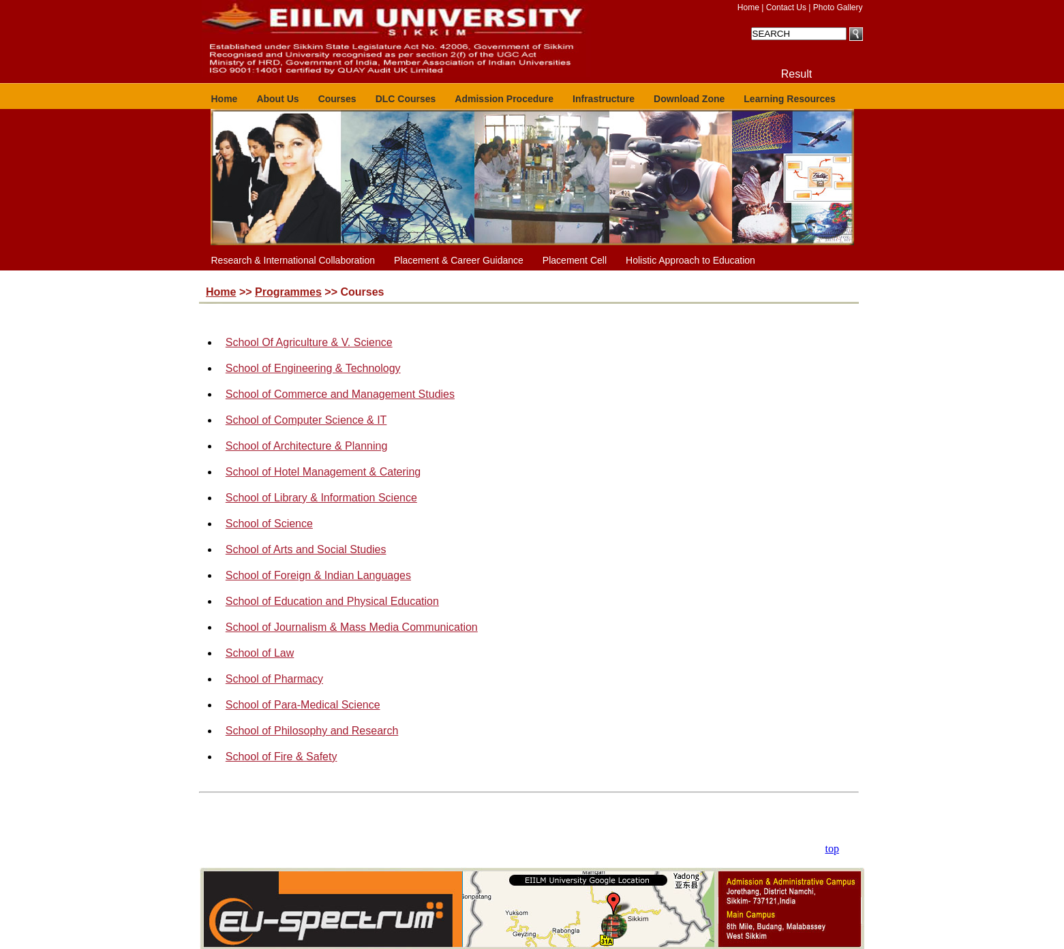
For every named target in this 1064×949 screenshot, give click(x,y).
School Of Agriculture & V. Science (309, 342)
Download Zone (689, 98)
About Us (277, 98)
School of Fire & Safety (281, 756)
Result (796, 74)
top (831, 848)
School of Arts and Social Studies (306, 549)
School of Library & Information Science (321, 497)
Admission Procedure (504, 98)
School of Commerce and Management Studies (340, 394)
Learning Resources (790, 98)
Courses (337, 98)
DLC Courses (406, 98)
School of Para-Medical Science (303, 705)
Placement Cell (575, 260)
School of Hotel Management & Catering (323, 472)
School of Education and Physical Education (332, 601)
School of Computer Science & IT (306, 420)
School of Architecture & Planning (306, 446)
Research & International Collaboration (293, 260)
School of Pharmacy (274, 679)
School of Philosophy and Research (312, 730)
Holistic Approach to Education (690, 260)
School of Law (260, 653)
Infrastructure (604, 98)
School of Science (269, 523)
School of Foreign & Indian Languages (318, 575)
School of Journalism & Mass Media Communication (352, 627)
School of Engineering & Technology (313, 368)
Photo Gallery (838, 7)
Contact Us (786, 7)
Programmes (288, 292)
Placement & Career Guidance (458, 260)
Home (748, 7)
